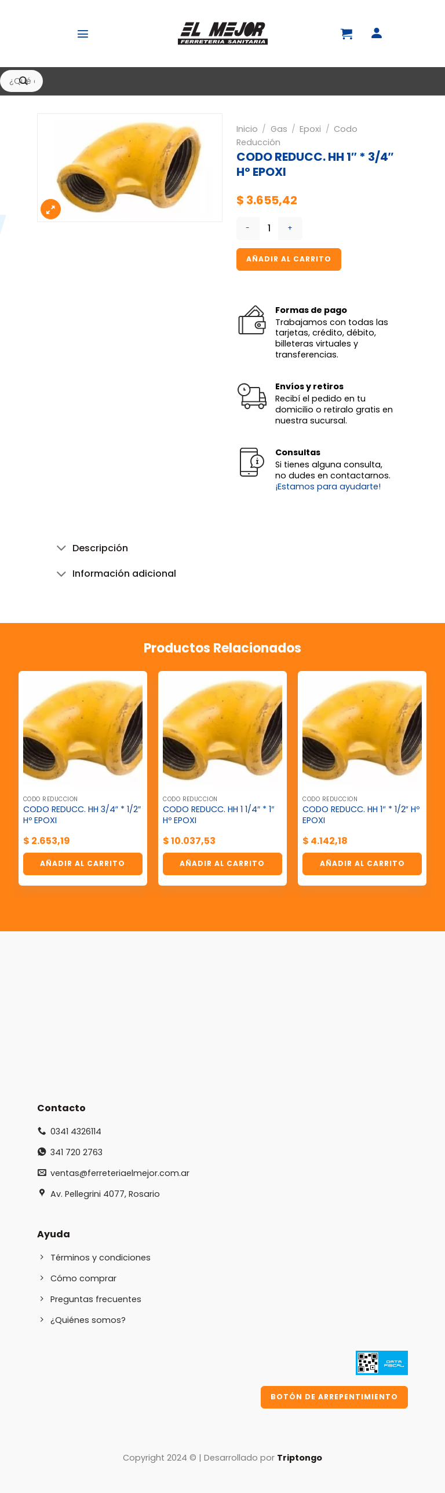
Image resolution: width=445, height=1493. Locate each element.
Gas (279, 129)
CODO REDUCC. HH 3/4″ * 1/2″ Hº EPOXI (82, 814)
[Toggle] (61, 549)
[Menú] (82, 33)
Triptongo (299, 1457)
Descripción (89, 549)
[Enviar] (23, 81)
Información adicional (113, 575)
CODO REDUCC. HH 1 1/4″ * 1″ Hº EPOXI (218, 814)
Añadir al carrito (288, 259)
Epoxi (310, 129)
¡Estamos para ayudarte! (328, 486)
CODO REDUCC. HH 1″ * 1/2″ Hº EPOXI (360, 814)
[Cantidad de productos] (269, 228)
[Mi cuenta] (377, 33)
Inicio (247, 129)
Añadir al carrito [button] (82, 863)
